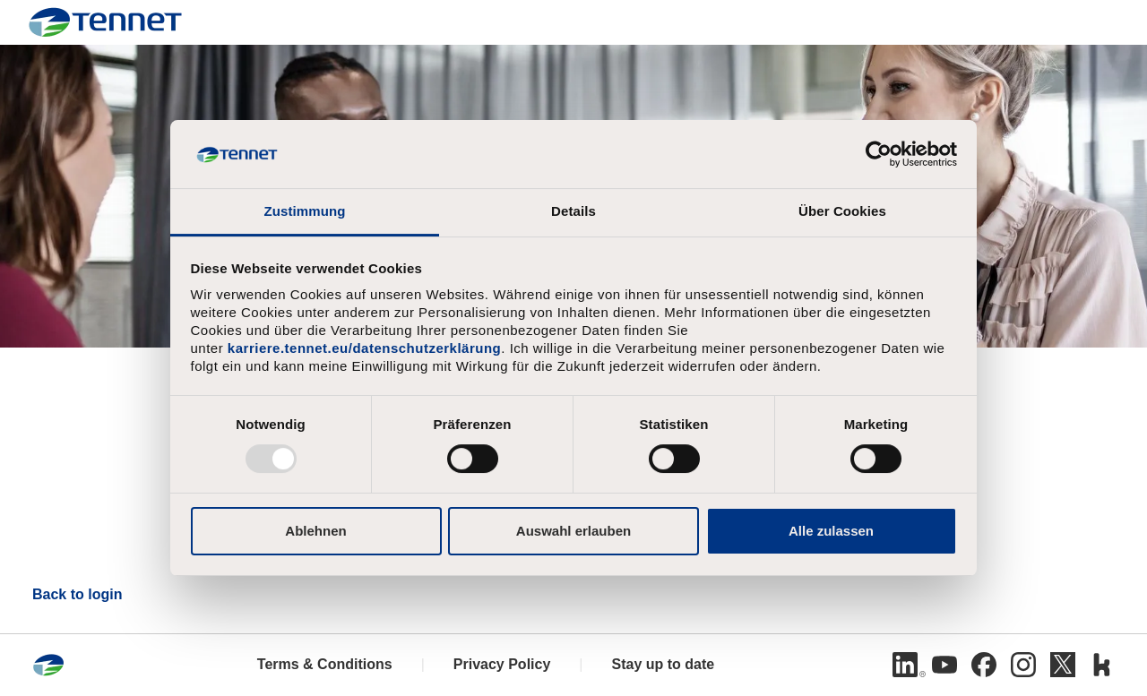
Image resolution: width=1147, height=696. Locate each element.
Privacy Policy (502, 664)
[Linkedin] (905, 664)
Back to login (77, 594)
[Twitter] (1062, 664)
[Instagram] (1023, 664)
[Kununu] (1102, 664)
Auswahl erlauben (573, 530)
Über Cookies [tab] (842, 211)
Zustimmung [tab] (305, 211)
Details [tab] (573, 211)
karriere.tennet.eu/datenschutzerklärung (364, 348)
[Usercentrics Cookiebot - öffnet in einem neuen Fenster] (878, 154)
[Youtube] (944, 664)
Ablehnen (315, 530)
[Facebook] (983, 664)
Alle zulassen (831, 530)
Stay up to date (662, 664)
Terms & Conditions (324, 664)
